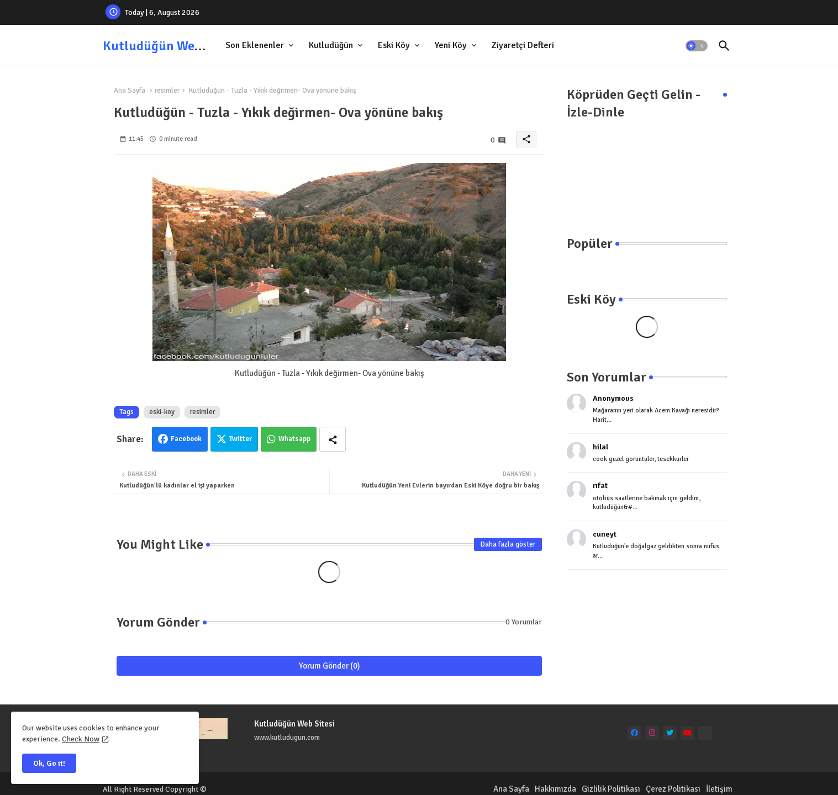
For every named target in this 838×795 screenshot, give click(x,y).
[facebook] (634, 733)
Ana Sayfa (129, 90)
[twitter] (670, 733)
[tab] (260, 45)
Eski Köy (394, 45)
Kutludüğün (331, 45)
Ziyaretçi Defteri (523, 45)
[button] (697, 45)
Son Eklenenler (254, 45)
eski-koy (162, 411)
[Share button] (332, 439)
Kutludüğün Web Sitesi (170, 46)
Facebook (186, 438)
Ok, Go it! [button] (49, 763)
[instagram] (652, 733)
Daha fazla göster (508, 544)
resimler (167, 90)
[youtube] (687, 733)
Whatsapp (294, 438)
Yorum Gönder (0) (329, 666)
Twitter (240, 438)
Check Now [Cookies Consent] (80, 739)
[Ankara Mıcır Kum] (705, 733)
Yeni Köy (451, 45)
